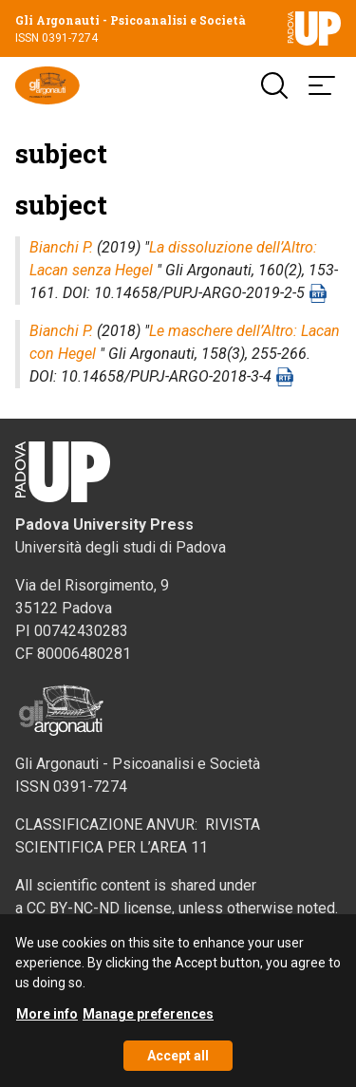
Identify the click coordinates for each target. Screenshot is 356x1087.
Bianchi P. (61, 247)
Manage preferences (148, 1022)
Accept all (178, 1064)
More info (47, 1022)
